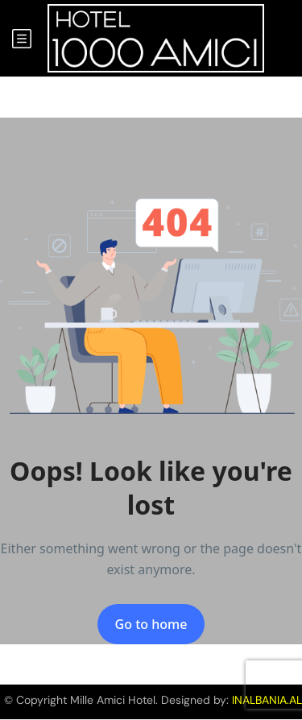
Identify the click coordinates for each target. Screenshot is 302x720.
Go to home (151, 624)
